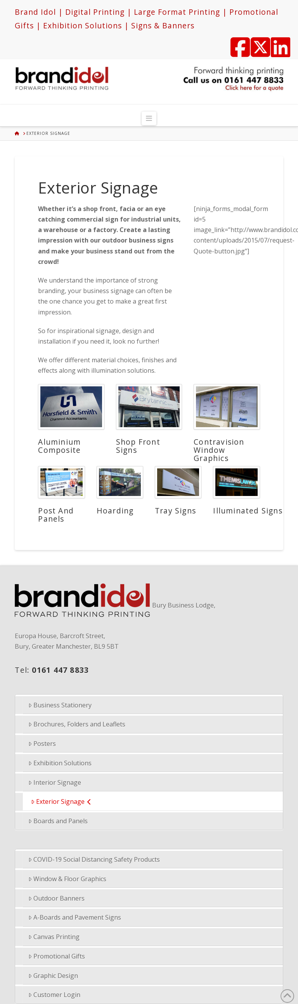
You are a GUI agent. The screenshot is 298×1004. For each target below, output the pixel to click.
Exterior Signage (61, 801)
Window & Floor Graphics (67, 879)
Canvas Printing (54, 936)
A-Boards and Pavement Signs (74, 917)
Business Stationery (60, 705)
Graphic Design (53, 975)
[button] (149, 118)
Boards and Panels (58, 821)
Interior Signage (54, 782)
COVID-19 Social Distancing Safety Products (94, 859)
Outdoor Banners (56, 898)
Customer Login (54, 994)
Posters (42, 743)
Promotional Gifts (56, 956)
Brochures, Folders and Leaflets (76, 724)
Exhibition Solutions (60, 763)
